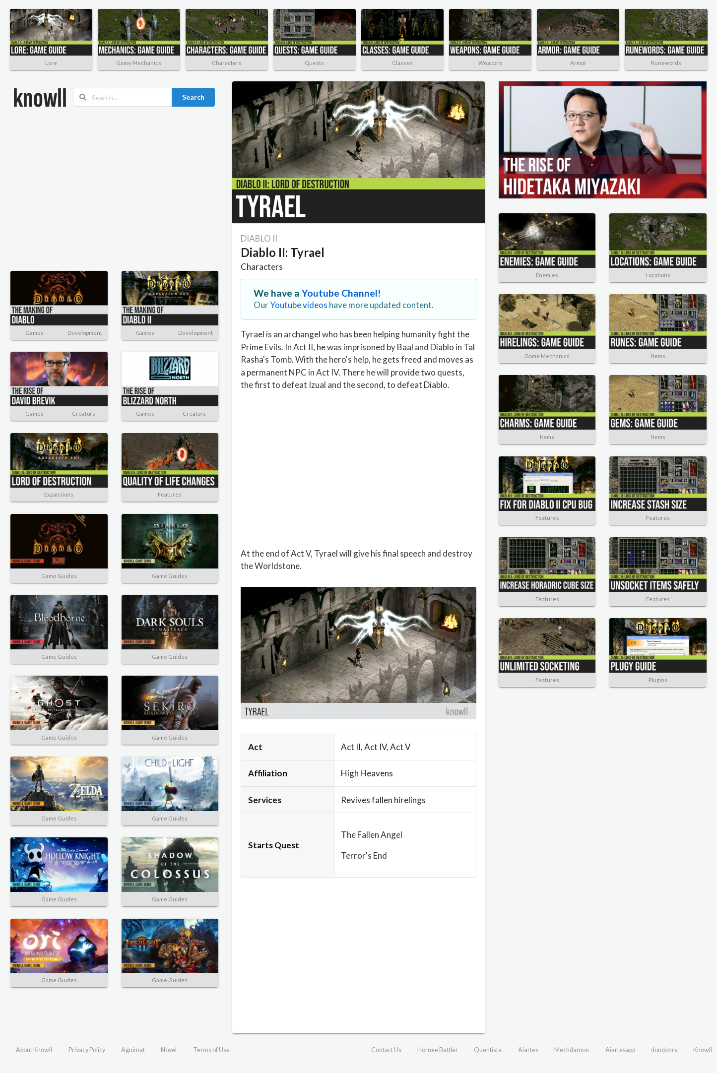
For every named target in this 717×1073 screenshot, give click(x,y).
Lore (51, 63)
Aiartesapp (620, 1050)
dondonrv (664, 1050)
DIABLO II (259, 238)
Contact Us (386, 1050)
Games (34, 332)
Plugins (658, 680)
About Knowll (34, 1050)
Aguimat (133, 1050)
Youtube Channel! (341, 293)
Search (193, 97)
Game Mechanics (138, 63)
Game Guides (59, 575)
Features (170, 494)
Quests (314, 63)
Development (84, 332)
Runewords (666, 63)
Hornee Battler (437, 1050)
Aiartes (528, 1050)
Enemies (547, 275)
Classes (402, 63)
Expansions (58, 494)
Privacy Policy (86, 1050)
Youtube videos (298, 305)
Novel (169, 1050)
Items (658, 356)
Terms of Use (211, 1050)
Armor (578, 63)
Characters (227, 63)
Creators (83, 413)
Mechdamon (571, 1050)
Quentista (488, 1050)
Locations (658, 275)
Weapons (490, 63)
